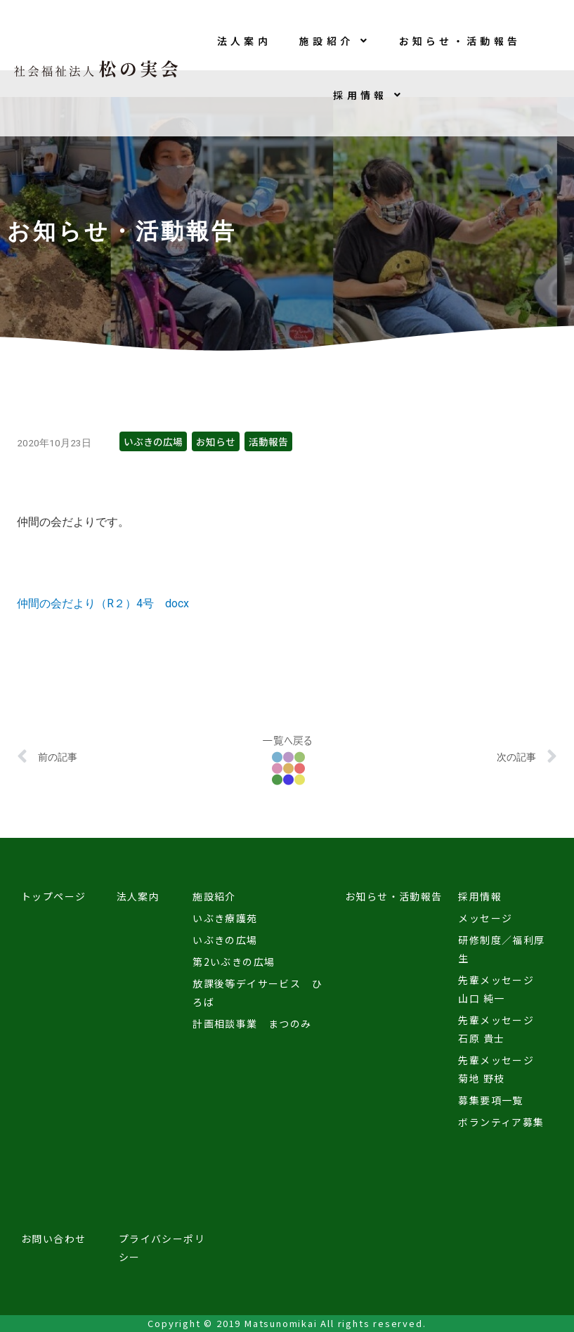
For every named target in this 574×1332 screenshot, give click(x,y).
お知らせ (215, 441)
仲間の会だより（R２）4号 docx (103, 603)
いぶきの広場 (153, 441)
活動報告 (268, 441)
